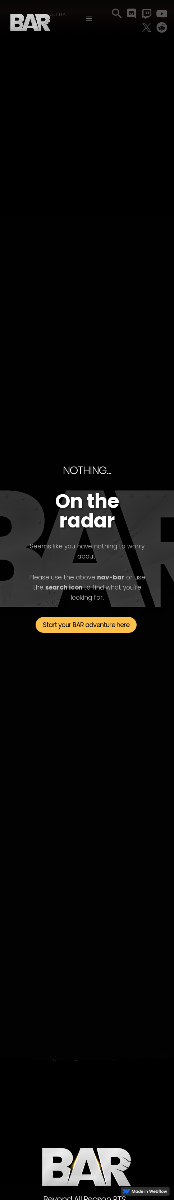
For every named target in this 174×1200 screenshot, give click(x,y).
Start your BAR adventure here (86, 624)
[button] (89, 19)
